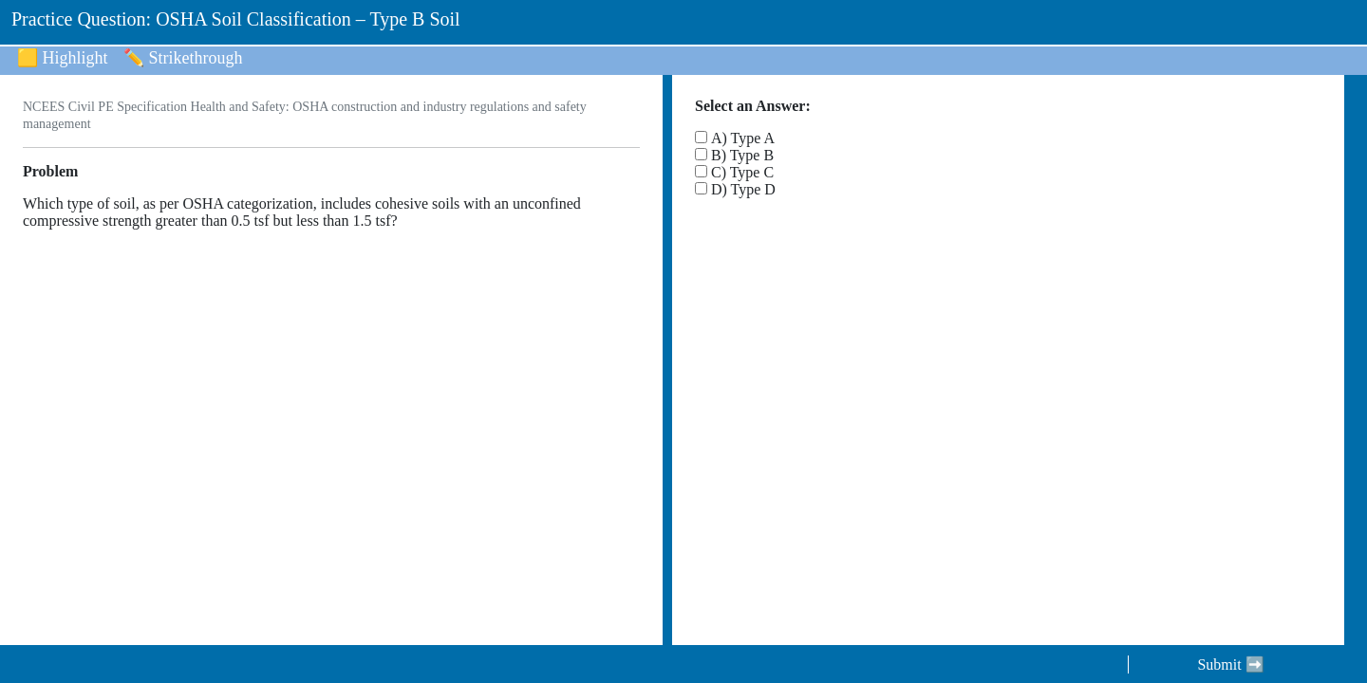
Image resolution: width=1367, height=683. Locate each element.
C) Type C (742, 172)
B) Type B (742, 155)
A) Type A (743, 138)
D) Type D (743, 189)
